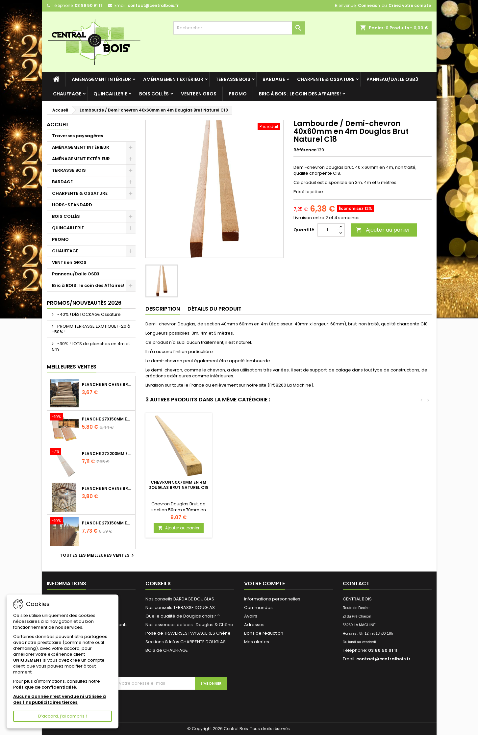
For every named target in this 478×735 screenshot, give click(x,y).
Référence (304, 150)
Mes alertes (256, 642)
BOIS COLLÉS (154, 93)
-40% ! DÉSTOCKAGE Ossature (88, 314)
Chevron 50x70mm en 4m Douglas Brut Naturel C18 (324, 484)
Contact (356, 583)
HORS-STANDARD (72, 205)
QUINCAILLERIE (110, 93)
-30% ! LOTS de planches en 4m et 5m (91, 346)
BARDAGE (274, 79)
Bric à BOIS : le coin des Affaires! (300, 93)
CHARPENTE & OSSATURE (325, 79)
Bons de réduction (263, 633)
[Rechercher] (239, 28)
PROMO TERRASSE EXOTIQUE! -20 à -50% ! (91, 329)
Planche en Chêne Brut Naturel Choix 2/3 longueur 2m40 (107, 385)
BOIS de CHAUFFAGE (166, 650)
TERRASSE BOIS (232, 79)
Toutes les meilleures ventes (98, 555)
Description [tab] (162, 309)
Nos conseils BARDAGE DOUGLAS (179, 599)
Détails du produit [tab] (214, 309)
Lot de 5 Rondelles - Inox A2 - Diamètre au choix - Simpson (178, 487)
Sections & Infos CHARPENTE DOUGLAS (185, 642)
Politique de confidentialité (44, 687)
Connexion (369, 5)
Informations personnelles (272, 599)
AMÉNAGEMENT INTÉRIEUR (101, 79)
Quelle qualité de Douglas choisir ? (182, 616)
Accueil (58, 124)
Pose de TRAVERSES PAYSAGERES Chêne (188, 633)
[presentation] (170, 703)
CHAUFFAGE (67, 93)
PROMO (238, 93)
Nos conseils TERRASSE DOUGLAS (180, 607)
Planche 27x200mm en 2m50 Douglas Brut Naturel (107, 454)
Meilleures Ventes (71, 366)
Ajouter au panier (383, 230)
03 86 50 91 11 (88, 5)
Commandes (258, 607)
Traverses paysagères (77, 136)
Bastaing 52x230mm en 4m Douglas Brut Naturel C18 (251, 484)
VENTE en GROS (198, 93)
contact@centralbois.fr (153, 5)
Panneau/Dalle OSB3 (392, 79)
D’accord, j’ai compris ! (62, 716)
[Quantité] (327, 230)
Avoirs (250, 616)
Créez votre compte (410, 5)
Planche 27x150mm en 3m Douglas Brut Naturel (107, 419)
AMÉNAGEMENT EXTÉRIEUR (173, 79)
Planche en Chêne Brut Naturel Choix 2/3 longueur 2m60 (107, 489)
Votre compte (264, 583)
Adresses (254, 624)
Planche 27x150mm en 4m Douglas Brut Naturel (107, 523)
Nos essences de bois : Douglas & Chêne (189, 624)
